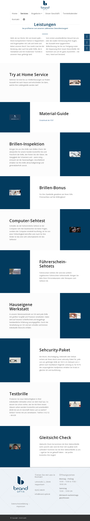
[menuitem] (14, 13)
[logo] (45, 5)
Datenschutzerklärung (19, 504)
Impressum (21, 506)
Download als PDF (46, 120)
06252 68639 (40, 490)
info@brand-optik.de (42, 494)
